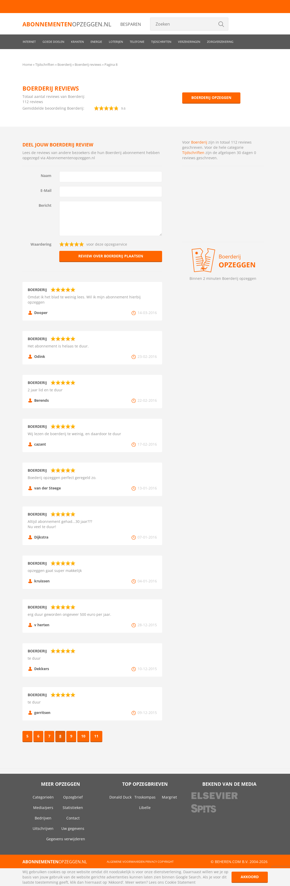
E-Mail (45, 190)
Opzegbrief (73, 797)
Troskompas (145, 797)
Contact (73, 818)
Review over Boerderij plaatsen (110, 255)
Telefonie (137, 42)
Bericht (45, 205)
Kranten (77, 42)
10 (83, 736)
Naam (46, 175)
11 (96, 736)
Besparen (130, 24)
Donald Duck (120, 797)
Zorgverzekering (220, 42)
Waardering (41, 244)
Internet (29, 42)
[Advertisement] (223, 204)
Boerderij (199, 142)
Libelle (145, 807)
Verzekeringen (189, 42)
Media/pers (43, 807)
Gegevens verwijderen (65, 838)
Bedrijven (43, 818)
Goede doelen (53, 42)
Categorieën (43, 797)
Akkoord (250, 876)
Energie (96, 42)
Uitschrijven (43, 828)
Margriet (169, 797)
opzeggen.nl (66, 24)
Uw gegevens (72, 828)
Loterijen (116, 42)
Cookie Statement (180, 882)
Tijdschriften (161, 42)
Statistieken (73, 807)
